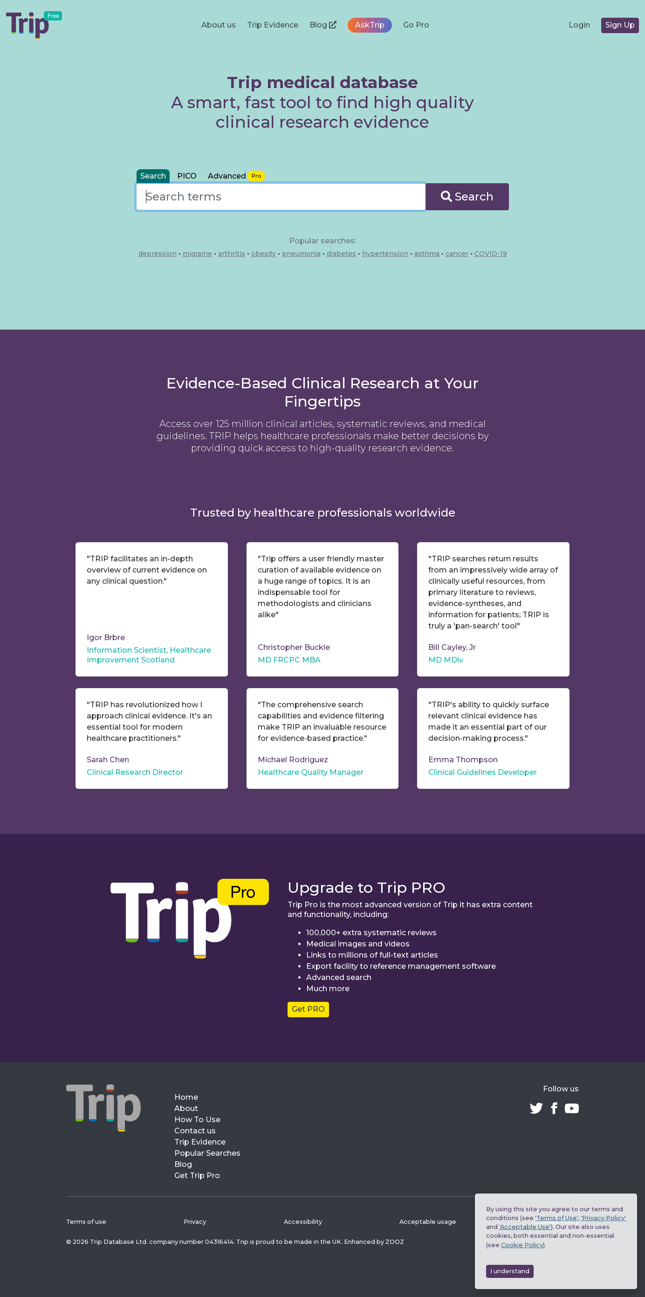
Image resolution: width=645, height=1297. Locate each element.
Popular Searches (207, 1153)
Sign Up (620, 25)
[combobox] (281, 196)
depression (157, 253)
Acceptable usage (427, 1221)
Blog (322, 25)
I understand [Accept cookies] (509, 1271)
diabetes (341, 253)
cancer (457, 253)
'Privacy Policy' (603, 1217)
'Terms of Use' (556, 1217)
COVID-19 (490, 253)
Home (186, 1097)
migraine (197, 253)
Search (467, 196)
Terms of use (86, 1221)
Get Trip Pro (197, 1175)
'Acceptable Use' (525, 1226)
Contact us (195, 1130)
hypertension (385, 253)
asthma (426, 253)
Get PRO (308, 1009)
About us (218, 25)
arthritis (231, 253)
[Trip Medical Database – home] (34, 25)
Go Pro (416, 25)
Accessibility (303, 1221)
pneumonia (301, 253)
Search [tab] (153, 176)
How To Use (197, 1119)
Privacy (195, 1221)
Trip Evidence (272, 25)
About (186, 1108)
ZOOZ (394, 1241)
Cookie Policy (522, 1245)
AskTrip (369, 25)
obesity (263, 253)
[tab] (236, 176)
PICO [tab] (187, 176)
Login (579, 25)
